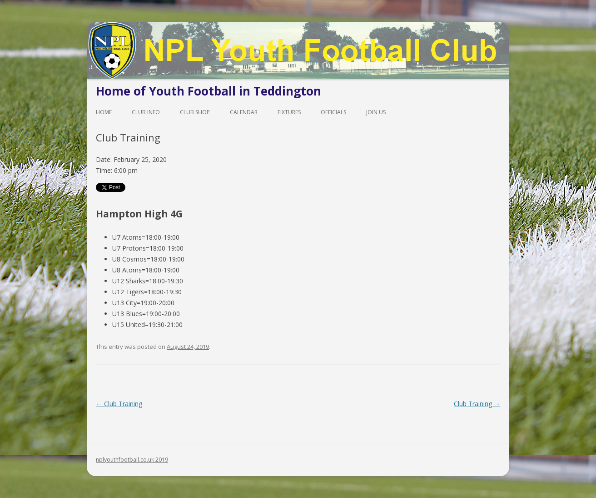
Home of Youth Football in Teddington (208, 91)
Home (104, 112)
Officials (333, 112)
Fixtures (289, 112)
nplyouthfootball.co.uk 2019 (132, 459)
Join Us (376, 112)
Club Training (119, 403)
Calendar (244, 112)
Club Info (146, 112)
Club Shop (195, 112)
